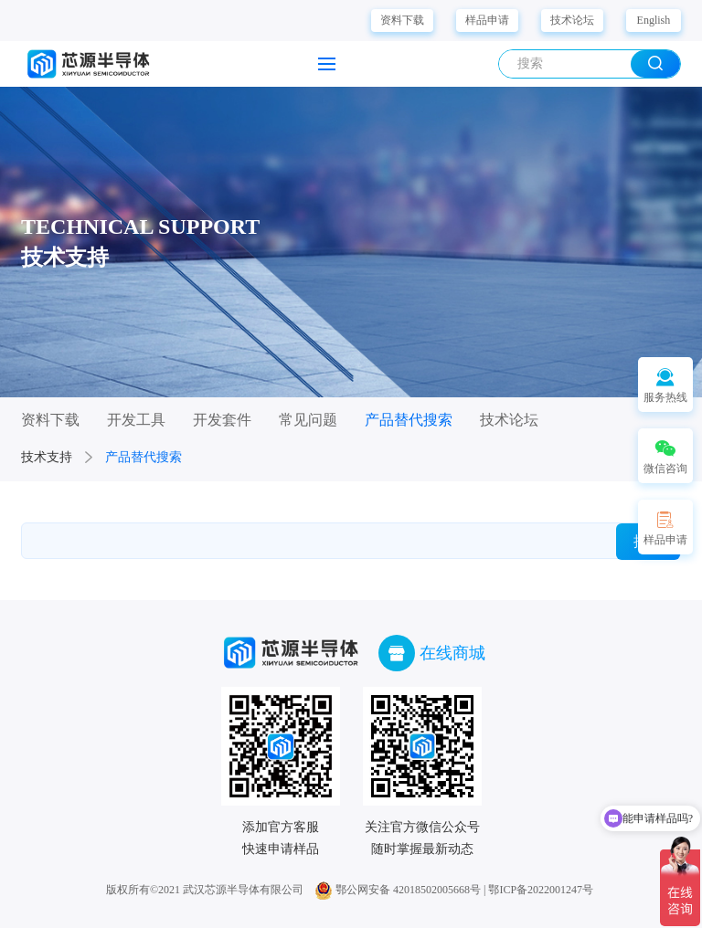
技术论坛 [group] (509, 419)
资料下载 (402, 20)
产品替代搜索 (143, 457)
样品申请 (487, 20)
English (654, 20)
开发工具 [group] (136, 419)
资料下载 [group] (50, 419)
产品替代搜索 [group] (408, 419)
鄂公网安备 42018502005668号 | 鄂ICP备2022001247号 (453, 889)
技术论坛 (572, 20)
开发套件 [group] (222, 419)
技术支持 (46, 457)
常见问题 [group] (308, 419)
